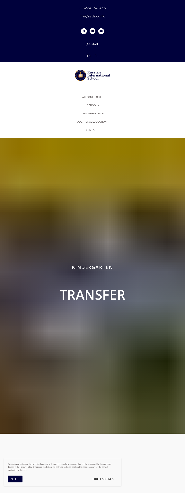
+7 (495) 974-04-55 (92, 8)
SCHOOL (92, 105)
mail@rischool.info (92, 16)
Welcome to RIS (92, 97)
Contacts (92, 130)
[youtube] (101, 31)
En (89, 56)
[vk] (92, 31)
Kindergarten (92, 113)
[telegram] (84, 31)
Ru (96, 56)
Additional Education (92, 121)
